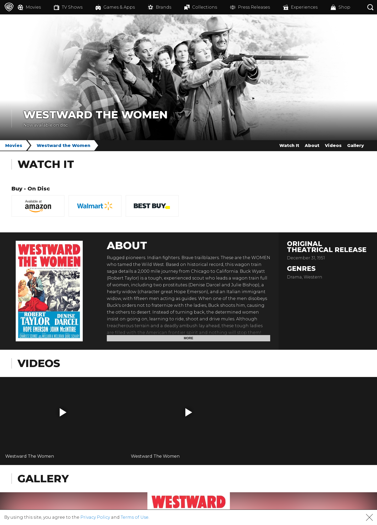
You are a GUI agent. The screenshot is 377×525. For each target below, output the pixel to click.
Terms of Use (134, 517)
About (312, 145)
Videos (333, 145)
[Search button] (370, 7)
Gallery (355, 145)
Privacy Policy (95, 517)
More (188, 338)
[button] (63, 412)
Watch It (289, 145)
